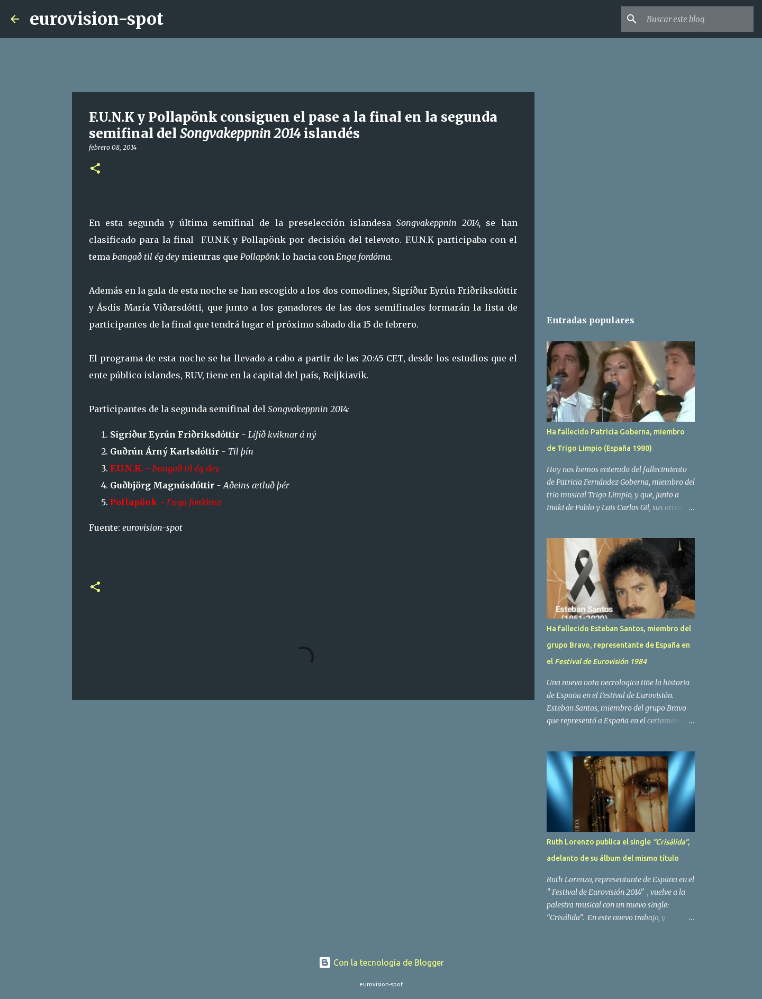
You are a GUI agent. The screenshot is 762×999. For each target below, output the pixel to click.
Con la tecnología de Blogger (381, 962)
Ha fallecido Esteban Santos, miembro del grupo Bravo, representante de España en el (619, 645)
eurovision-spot (97, 19)
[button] (95, 169)
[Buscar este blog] (698, 19)
